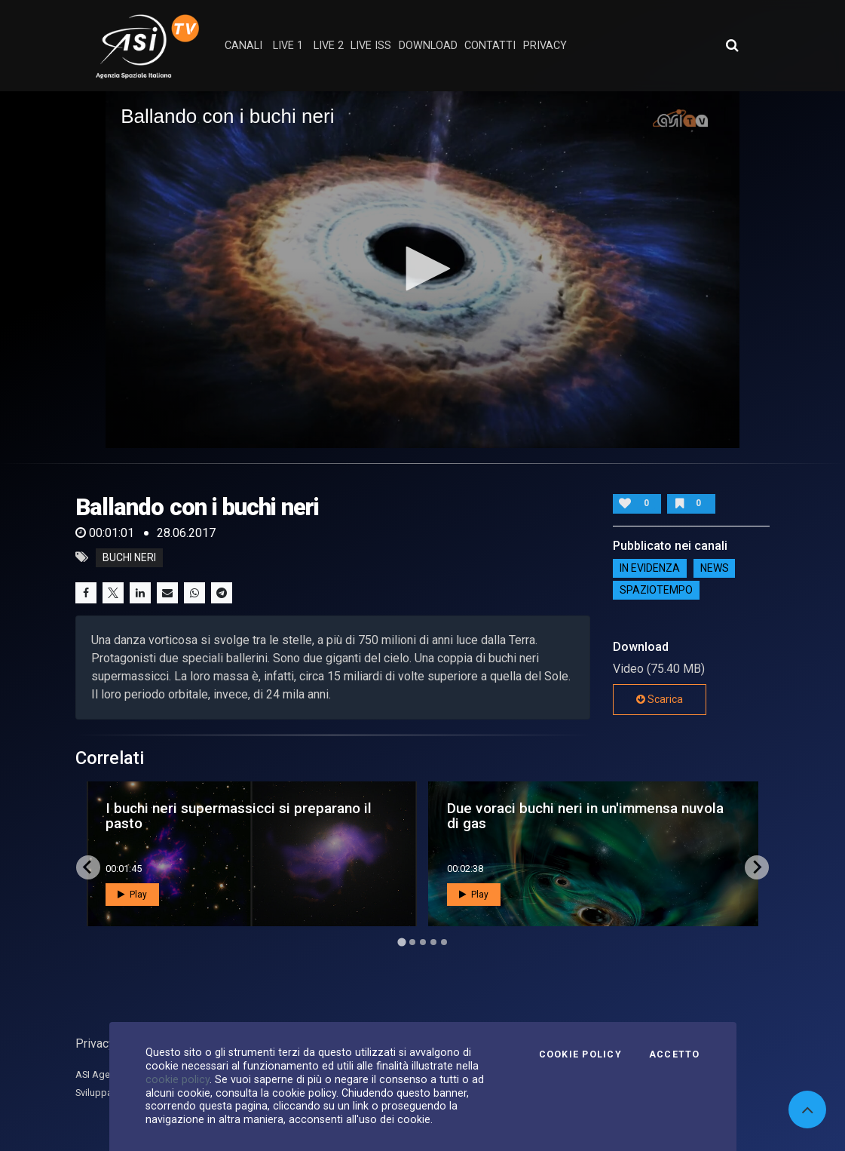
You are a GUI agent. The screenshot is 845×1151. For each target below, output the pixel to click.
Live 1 (288, 45)
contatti (490, 45)
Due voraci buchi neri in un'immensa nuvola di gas (585, 815)
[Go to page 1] (401, 942)
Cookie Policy (580, 1054)
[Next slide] (757, 867)
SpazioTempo (656, 591)
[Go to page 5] (444, 942)
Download (428, 45)
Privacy (95, 1043)
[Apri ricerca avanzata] (731, 45)
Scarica (659, 699)
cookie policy (177, 1079)
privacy (545, 45)
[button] (423, 268)
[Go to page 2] (412, 942)
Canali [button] (243, 45)
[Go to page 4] (433, 942)
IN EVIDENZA (650, 569)
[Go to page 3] (423, 942)
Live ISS (371, 45)
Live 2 (329, 45)
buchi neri (129, 557)
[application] (422, 269)
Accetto (674, 1054)
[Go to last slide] (88, 867)
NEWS (714, 569)
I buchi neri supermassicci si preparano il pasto (239, 815)
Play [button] (132, 894)
